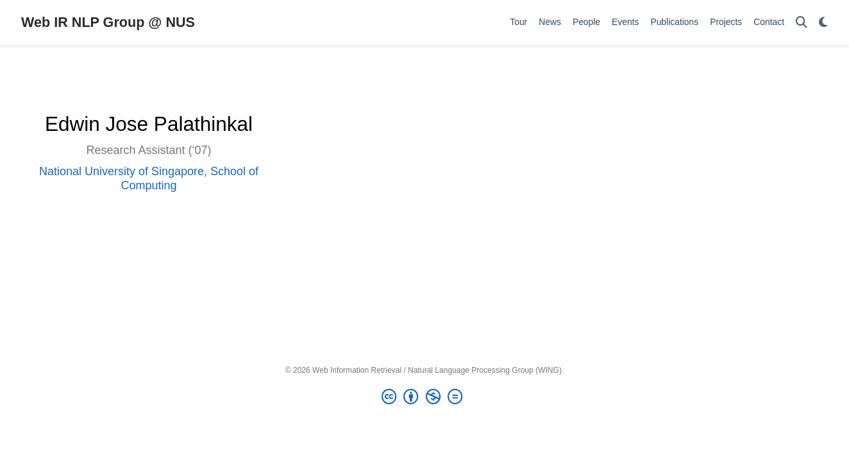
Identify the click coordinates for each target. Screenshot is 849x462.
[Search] (801, 22)
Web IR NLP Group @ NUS (108, 22)
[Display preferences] (823, 22)
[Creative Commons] (424, 397)
